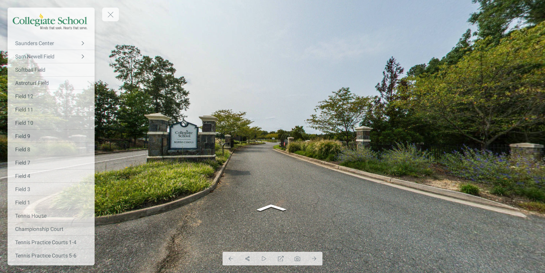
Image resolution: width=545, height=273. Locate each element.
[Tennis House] (51, 215)
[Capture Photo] (297, 258)
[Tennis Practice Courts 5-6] (51, 255)
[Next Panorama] (314, 258)
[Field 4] (51, 175)
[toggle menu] (110, 14)
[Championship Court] (51, 229)
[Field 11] (51, 109)
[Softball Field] (51, 69)
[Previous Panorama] (231, 258)
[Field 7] (51, 162)
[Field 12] (51, 96)
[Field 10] (51, 122)
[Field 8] (51, 149)
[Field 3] (51, 189)
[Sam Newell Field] (51, 56)
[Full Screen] (280, 258)
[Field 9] (51, 136)
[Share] (247, 258)
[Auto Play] (264, 258)
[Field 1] (51, 202)
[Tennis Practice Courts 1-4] (51, 242)
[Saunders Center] (51, 43)
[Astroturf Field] (51, 83)
